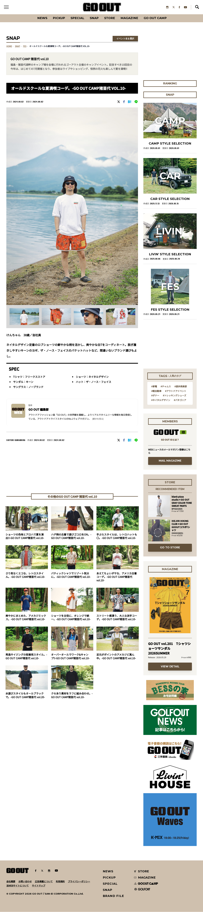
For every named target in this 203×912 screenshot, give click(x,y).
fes (24, 46)
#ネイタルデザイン (160, 400)
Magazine (129, 18)
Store (109, 18)
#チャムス (166, 386)
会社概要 (10, 881)
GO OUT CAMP (155, 18)
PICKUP (59, 18)
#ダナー (155, 395)
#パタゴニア (180, 400)
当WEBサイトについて (17, 885)
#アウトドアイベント (175, 391)
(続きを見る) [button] (98, 418)
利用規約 (60, 881)
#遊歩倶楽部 (180, 386)
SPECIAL (77, 18)
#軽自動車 (156, 391)
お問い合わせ (25, 881)
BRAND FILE (113, 896)
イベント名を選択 (125, 38)
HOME (9, 46)
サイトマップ (38, 885)
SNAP (94, 18)
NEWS (108, 871)
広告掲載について (44, 881)
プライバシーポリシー (79, 881)
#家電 (154, 386)
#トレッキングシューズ (174, 395)
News (42, 18)
